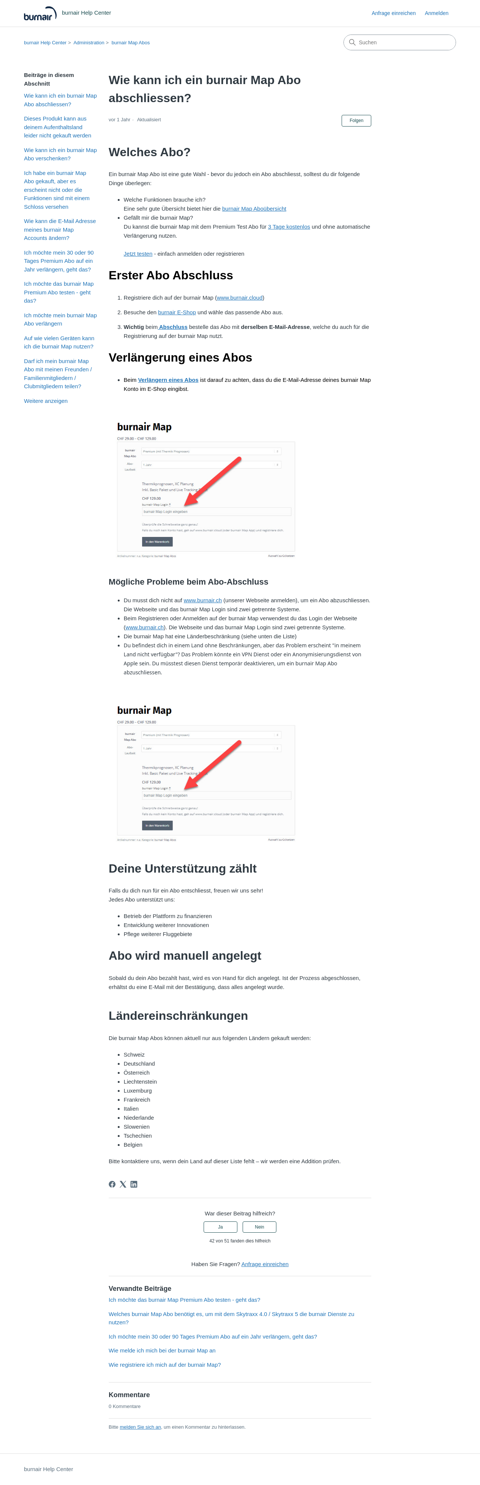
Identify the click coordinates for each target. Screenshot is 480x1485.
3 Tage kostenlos (289, 226)
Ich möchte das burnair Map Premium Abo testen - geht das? (59, 292)
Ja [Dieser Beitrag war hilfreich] (220, 1227)
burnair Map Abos (131, 42)
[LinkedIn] (133, 1184)
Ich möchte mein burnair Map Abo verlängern (60, 319)
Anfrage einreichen (394, 13)
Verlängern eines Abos (168, 380)
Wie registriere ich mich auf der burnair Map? (165, 1364)
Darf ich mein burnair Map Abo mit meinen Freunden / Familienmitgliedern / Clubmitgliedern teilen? (58, 374)
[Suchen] (400, 42)
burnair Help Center (45, 42)
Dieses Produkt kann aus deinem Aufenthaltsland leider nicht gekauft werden (57, 127)
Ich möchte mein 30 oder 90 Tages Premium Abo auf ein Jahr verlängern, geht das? (59, 261)
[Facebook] (112, 1184)
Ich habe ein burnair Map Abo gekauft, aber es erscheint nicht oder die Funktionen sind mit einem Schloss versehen (57, 190)
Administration (89, 42)
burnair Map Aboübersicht (254, 208)
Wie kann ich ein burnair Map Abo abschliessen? (60, 99)
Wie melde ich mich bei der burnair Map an (162, 1350)
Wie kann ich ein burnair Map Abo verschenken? (60, 154)
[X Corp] (123, 1184)
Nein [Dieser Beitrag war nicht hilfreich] (259, 1227)
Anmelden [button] (436, 13)
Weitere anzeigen (46, 401)
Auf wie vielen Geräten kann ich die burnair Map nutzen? (59, 342)
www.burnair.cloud (239, 297)
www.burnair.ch (203, 600)
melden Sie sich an (140, 1427)
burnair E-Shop (177, 312)
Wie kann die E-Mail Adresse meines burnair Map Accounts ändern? (60, 229)
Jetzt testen (138, 253)
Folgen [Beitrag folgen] (356, 120)
